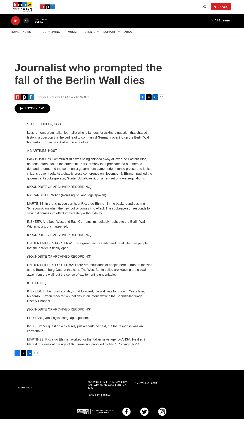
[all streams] (220, 26)
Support (110, 37)
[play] (15, 26)
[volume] (26, 26)
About (129, 37)
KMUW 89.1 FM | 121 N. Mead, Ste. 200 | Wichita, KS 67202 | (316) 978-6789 (108, 390)
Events (90, 37)
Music (72, 37)
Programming (49, 37)
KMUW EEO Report (146, 388)
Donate (223, 9)
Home (15, 37)
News (27, 37)
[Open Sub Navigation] (33, 37)
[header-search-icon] (206, 9)
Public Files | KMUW (99, 400)
